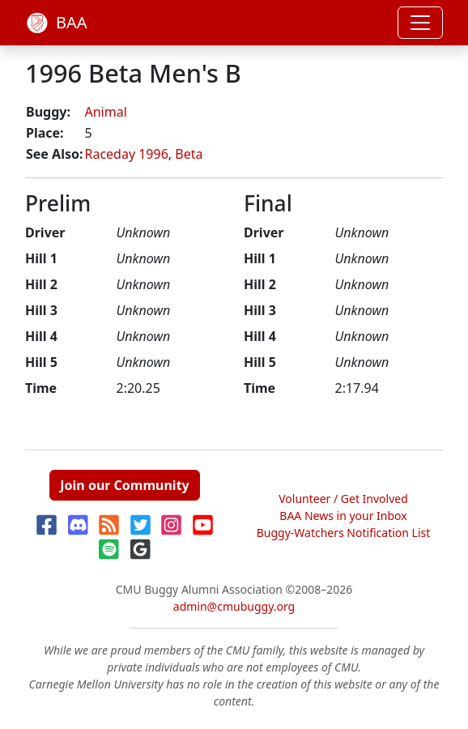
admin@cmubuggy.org (234, 606)
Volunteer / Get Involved (343, 498)
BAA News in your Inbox (342, 515)
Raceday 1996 (126, 154)
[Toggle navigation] (420, 22)
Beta (188, 154)
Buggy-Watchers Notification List (344, 532)
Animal (105, 112)
